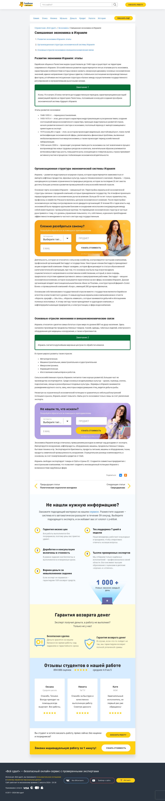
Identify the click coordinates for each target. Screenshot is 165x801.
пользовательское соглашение (49, 777)
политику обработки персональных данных (24, 780)
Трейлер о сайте (101, 780)
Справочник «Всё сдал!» (46, 28)
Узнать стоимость (91, 248)
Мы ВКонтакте (74, 780)
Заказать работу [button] (135, 5)
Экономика (63, 28)
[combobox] (55, 238)
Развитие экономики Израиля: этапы (54, 39)
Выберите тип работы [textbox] (52, 422)
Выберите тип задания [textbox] (52, 239)
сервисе (94, 511)
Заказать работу (118, 735)
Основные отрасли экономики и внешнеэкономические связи (65, 50)
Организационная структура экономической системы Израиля (66, 44)
